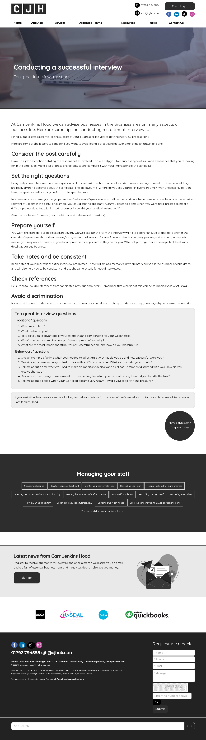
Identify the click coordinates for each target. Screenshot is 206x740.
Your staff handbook (122, 494)
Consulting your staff (130, 486)
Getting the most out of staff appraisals (86, 494)
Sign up (27, 577)
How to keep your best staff (64, 486)
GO (189, 726)
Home (17, 22)
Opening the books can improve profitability (37, 494)
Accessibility (76, 661)
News (154, 22)
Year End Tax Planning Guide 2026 (38, 661)
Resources (129, 22)
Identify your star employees (99, 486)
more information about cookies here (67, 679)
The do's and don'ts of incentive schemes (103, 511)
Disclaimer (90, 661)
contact (186, 397)
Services (61, 22)
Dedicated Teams (91, 22)
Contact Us (176, 22)
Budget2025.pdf (115, 661)
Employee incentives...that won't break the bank (155, 502)
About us (37, 22)
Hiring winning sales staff (38, 502)
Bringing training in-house (111, 502)
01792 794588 (147, 5)
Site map (63, 661)
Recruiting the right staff (151, 494)
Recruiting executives (180, 494)
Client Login (179, 6)
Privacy (101, 661)
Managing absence (34, 486)
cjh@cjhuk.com (148, 13)
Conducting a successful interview (74, 502)
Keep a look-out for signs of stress (164, 486)
